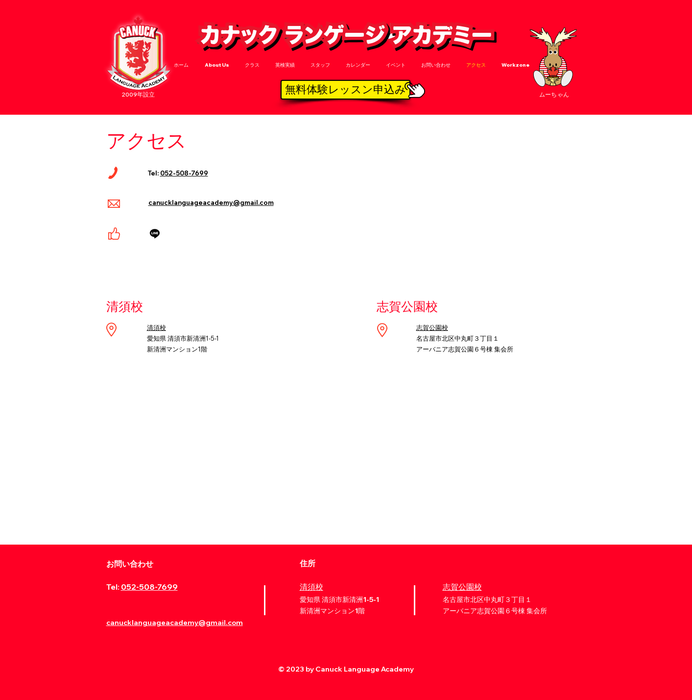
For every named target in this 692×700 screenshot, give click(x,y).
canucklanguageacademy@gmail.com (211, 202)
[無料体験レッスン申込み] (345, 90)
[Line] (155, 233)
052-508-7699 (184, 173)
